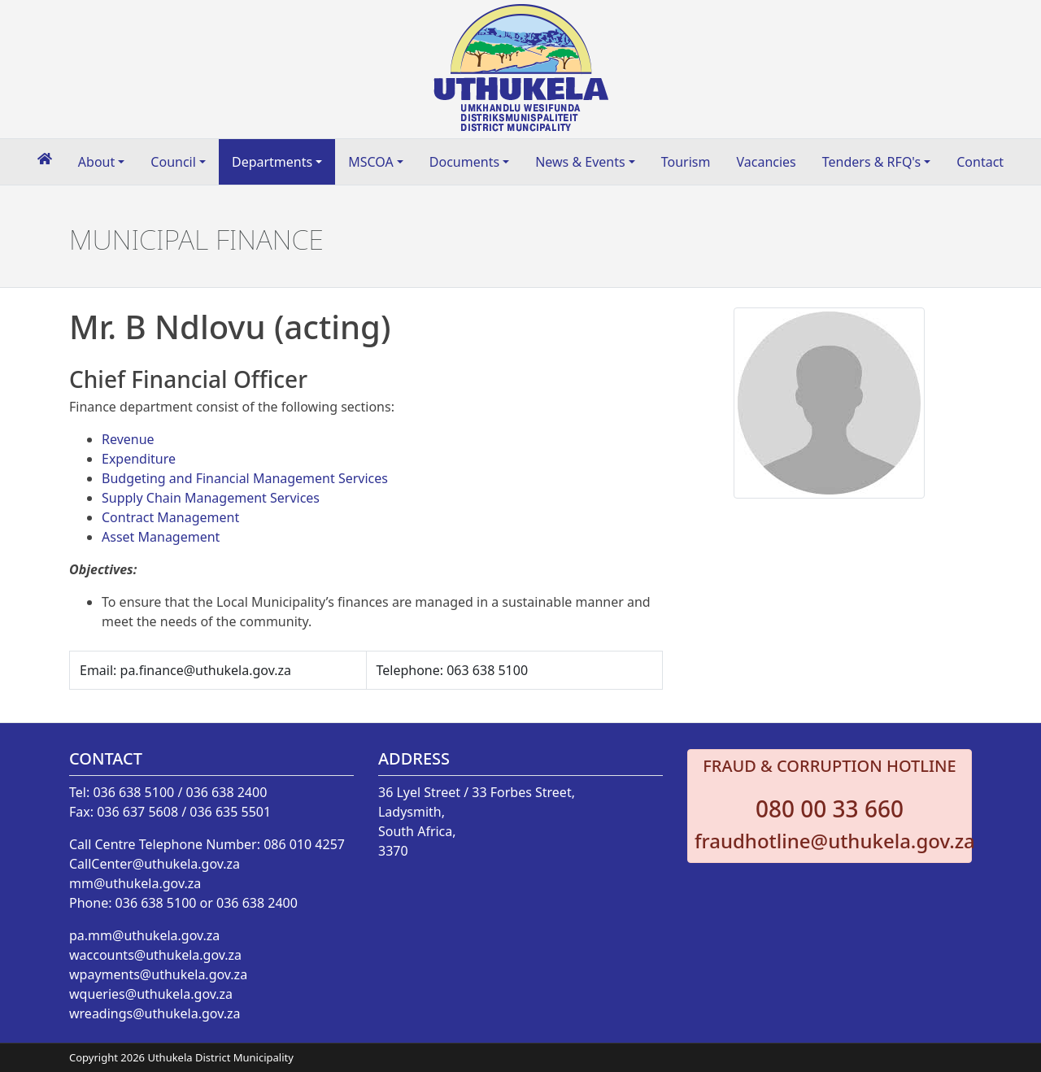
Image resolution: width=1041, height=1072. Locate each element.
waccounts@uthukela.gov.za (155, 955)
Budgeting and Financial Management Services (245, 478)
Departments (272, 162)
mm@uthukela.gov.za (135, 883)
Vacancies (765, 162)
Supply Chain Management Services (211, 498)
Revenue (128, 439)
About (96, 162)
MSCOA (371, 162)
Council (173, 162)
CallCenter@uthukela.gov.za (154, 864)
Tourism (686, 162)
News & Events (580, 162)
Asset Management (161, 537)
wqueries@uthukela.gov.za (151, 994)
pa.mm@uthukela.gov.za (144, 935)
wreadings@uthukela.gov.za (154, 1013)
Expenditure (139, 459)
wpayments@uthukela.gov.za (158, 974)
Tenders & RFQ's (871, 162)
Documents (464, 162)
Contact (980, 162)
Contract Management (170, 517)
